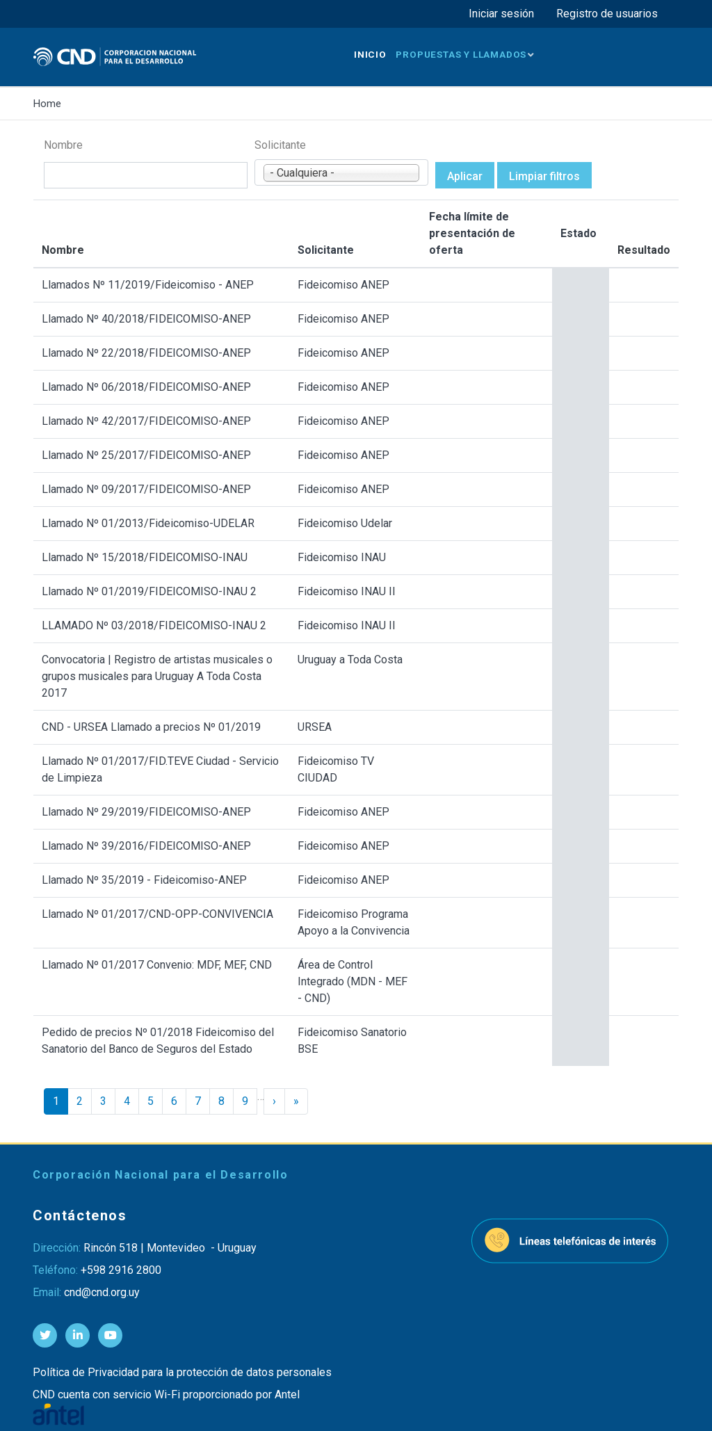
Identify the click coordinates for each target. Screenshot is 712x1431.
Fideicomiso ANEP (343, 284)
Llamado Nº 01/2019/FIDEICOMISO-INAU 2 (149, 591)
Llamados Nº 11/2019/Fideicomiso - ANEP (148, 284)
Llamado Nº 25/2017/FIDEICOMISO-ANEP (146, 455)
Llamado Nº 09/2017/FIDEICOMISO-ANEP (146, 489)
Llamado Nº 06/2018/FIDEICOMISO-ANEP (146, 387)
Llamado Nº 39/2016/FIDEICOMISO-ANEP (146, 845)
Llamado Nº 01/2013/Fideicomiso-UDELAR (148, 523)
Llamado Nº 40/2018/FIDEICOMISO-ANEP (146, 318)
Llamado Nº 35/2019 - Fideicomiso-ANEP (144, 880)
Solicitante (280, 145)
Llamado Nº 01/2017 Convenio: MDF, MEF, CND (157, 964)
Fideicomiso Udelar (345, 523)
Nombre (63, 145)
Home (47, 103)
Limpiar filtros (544, 176)
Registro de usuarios (607, 13)
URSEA (315, 727)
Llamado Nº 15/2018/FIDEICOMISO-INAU (145, 557)
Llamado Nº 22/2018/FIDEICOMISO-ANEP (146, 352)
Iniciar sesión (501, 13)
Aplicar (465, 176)
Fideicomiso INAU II (347, 591)
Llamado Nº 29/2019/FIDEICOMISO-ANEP (146, 811)
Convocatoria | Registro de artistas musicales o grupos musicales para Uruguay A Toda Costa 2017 (157, 676)
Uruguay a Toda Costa (350, 659)
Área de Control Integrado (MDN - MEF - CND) (352, 981)
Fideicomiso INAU (342, 557)
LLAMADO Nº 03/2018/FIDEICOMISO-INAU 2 (154, 625)
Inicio (370, 54)
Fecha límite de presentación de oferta (472, 233)
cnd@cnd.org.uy (102, 1292)
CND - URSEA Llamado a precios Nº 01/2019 (151, 727)
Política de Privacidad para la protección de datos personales (182, 1372)
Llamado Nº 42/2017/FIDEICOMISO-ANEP (146, 421)
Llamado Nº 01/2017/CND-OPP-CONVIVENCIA (157, 914)
